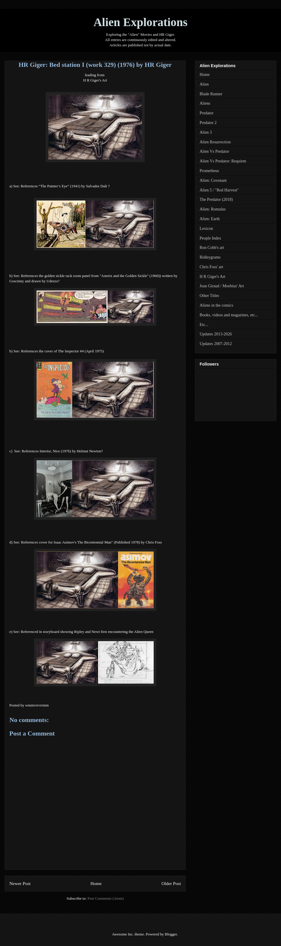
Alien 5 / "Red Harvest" (219, 190)
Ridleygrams (210, 257)
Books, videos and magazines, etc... (229, 315)
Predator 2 (208, 122)
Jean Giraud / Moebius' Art (222, 286)
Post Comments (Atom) (106, 898)
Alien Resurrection (215, 142)
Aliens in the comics (216, 305)
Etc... (204, 324)
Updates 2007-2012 (216, 344)
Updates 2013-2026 (216, 334)
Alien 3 (206, 132)
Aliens (205, 103)
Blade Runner (211, 94)
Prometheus (209, 171)
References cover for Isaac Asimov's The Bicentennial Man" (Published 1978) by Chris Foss (91, 542)
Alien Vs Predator (214, 151)
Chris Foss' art (211, 267)
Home (96, 883)
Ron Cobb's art (212, 247)
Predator (206, 113)
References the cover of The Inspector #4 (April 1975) (63, 351)
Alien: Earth (210, 219)
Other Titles (209, 295)
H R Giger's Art (95, 80)
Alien (204, 84)
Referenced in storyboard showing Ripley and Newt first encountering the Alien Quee (86, 631)
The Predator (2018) (216, 199)
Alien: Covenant (213, 180)
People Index (210, 238)
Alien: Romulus (213, 209)
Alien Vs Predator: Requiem (223, 161)
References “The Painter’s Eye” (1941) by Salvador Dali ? (65, 186)
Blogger (171, 934)
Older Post (171, 883)
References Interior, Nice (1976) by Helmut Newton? (62, 451)
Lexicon (206, 228)
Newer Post (19, 883)
